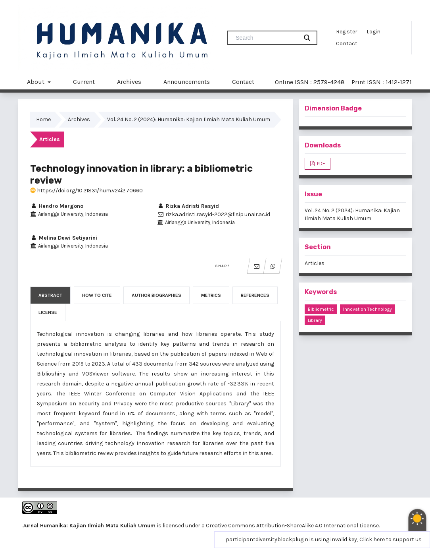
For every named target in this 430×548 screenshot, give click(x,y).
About (36, 81)
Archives (129, 81)
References (255, 295)
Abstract (50, 295)
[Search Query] (266, 37)
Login (373, 31)
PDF (320, 164)
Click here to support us (390, 539)
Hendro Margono (56, 206)
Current (84, 81)
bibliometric (321, 309)
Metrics (211, 295)
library (315, 320)
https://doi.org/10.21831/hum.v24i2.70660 (86, 190)
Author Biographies (156, 295)
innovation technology (367, 309)
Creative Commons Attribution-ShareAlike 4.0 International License (292, 525)
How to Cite (97, 295)
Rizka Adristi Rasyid (188, 206)
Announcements (186, 81)
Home (43, 119)
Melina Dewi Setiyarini (63, 237)
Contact (346, 43)
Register (346, 31)
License (47, 312)
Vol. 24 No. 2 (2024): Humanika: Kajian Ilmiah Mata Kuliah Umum (188, 119)
